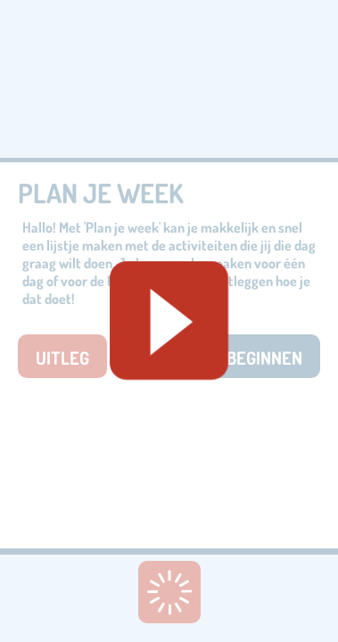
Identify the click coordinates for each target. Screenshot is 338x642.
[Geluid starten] (168, 321)
